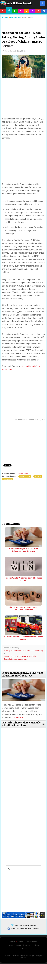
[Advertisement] (24, 23)
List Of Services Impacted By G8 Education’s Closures (23, 608)
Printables (26, 11)
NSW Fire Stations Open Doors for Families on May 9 (23, 638)
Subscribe (36, 945)
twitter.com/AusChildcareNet (25, 925)
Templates (32, 11)
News (9, 10)
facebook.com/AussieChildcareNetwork (25, 928)
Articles (15, 11)
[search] (23, 869)
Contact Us (23, 948)
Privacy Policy (27, 945)
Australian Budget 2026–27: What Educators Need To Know (23, 550)
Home (3, 11)
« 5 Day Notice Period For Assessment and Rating (23, 651)
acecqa (38, 476)
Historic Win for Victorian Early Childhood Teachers (23, 579)
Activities (21, 11)
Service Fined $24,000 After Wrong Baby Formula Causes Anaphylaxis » (20, 657)
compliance (8, 479)
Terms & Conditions (31, 942)
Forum (38, 11)
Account (44, 11)
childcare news (25, 476)
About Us (12, 942)
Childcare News (22, 474)
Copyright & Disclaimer (14, 945)
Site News (20, 942)
